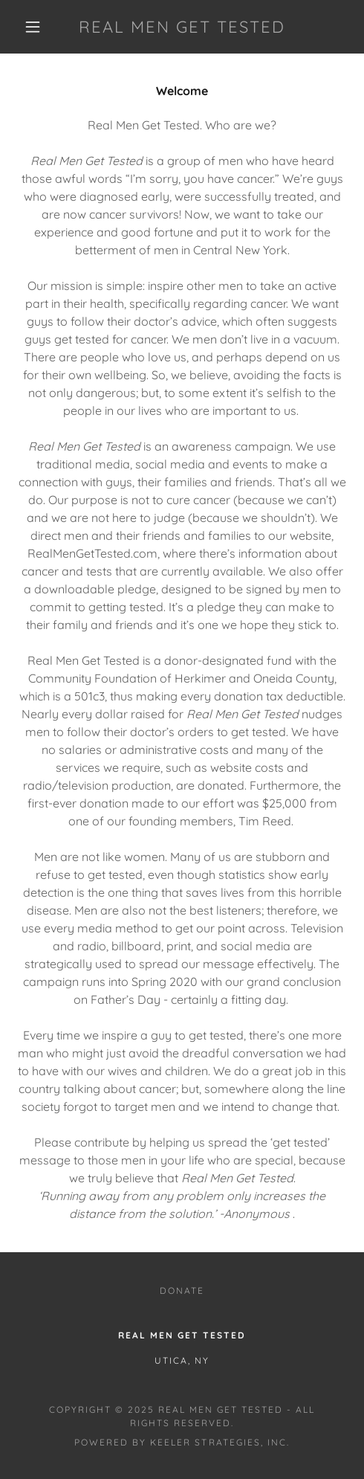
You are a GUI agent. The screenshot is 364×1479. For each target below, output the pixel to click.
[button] (34, 27)
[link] (182, 26)
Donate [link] (182, 1290)
